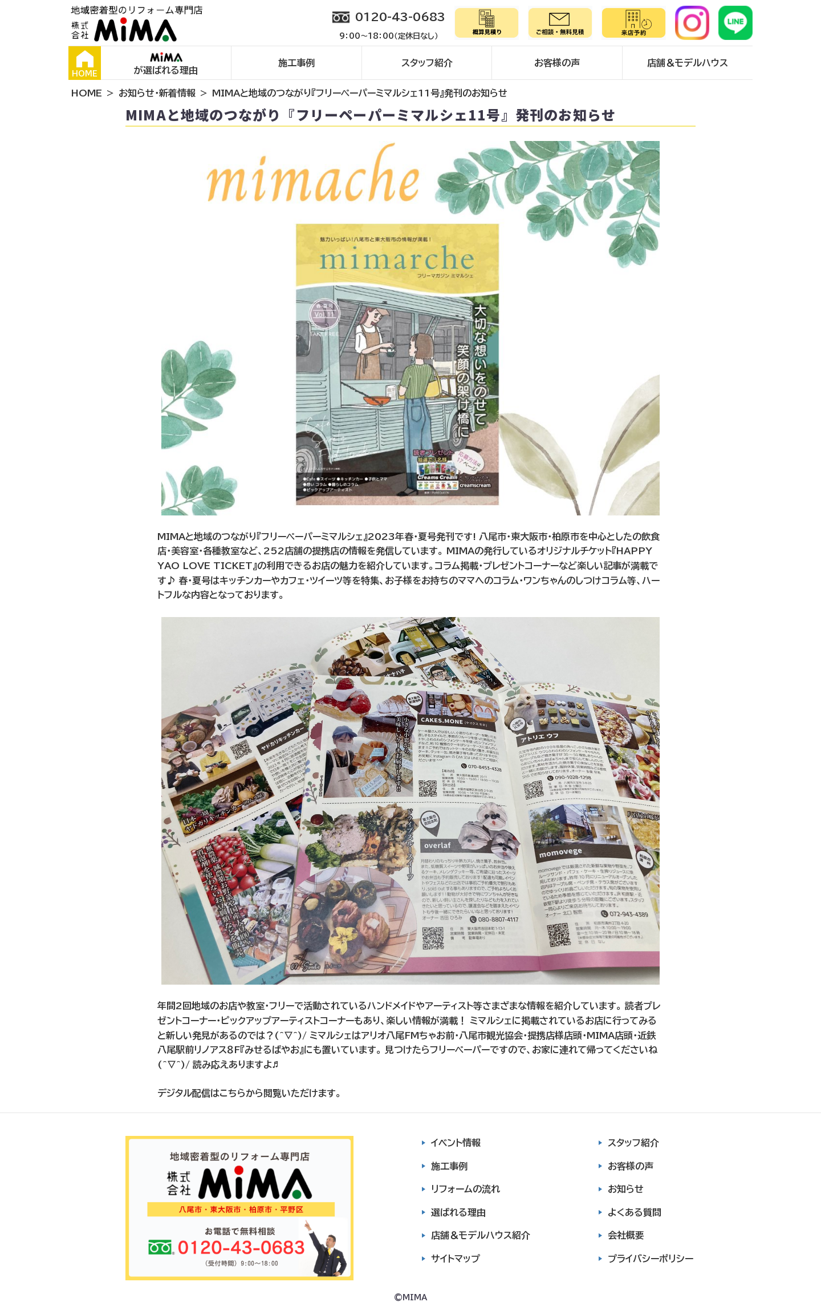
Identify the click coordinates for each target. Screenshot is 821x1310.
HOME (84, 64)
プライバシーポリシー (650, 1258)
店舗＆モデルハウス (687, 62)
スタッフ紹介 (427, 62)
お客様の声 (557, 62)
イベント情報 (456, 1142)
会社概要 (626, 1235)
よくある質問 (634, 1212)
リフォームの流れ (465, 1189)
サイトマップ (455, 1258)
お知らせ (626, 1189)
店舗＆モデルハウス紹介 (480, 1235)
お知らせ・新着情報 (157, 93)
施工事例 (296, 62)
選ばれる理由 (458, 1212)
